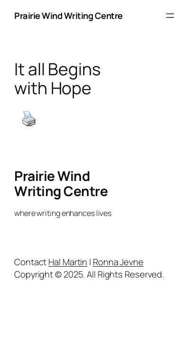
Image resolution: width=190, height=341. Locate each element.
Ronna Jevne (118, 262)
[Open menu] (170, 15)
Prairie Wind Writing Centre (68, 15)
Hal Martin (67, 262)
